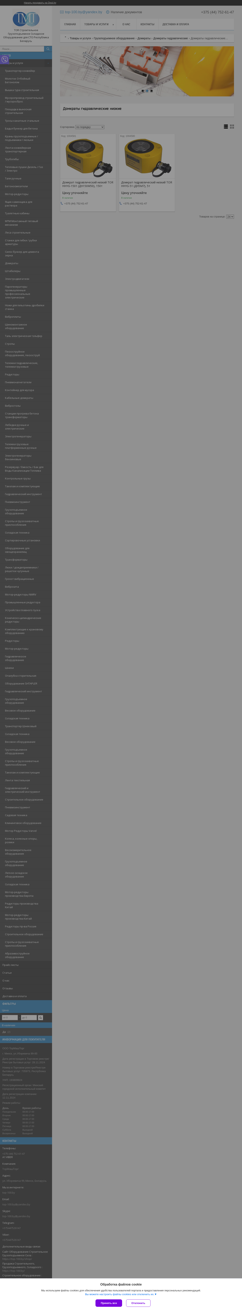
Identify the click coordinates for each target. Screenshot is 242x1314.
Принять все (109, 1303)
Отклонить (138, 1303)
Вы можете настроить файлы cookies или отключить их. (119, 1294)
